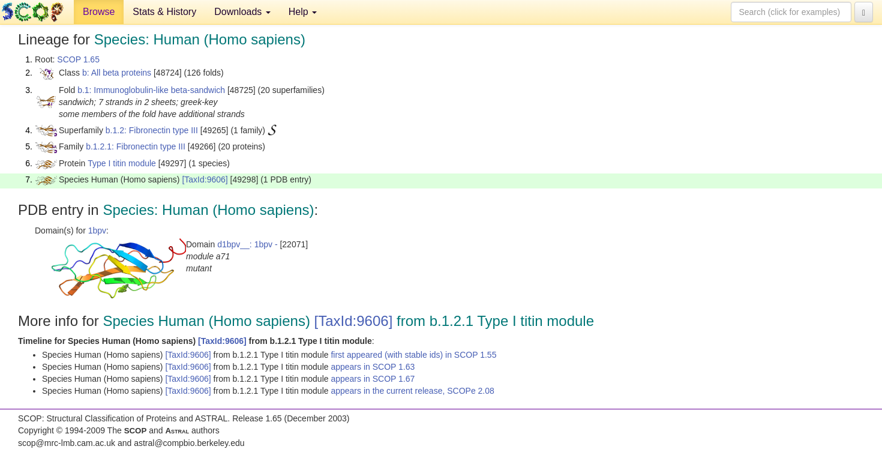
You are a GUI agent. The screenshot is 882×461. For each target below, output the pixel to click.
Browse (99, 12)
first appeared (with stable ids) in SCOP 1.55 (413, 355)
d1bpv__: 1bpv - (247, 244)
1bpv (97, 230)
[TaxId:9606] (204, 179)
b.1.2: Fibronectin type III (152, 130)
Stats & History (164, 12)
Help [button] (303, 12)
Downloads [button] (242, 12)
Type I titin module (122, 163)
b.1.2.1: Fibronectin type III (135, 146)
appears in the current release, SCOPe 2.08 (412, 391)
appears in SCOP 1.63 (373, 367)
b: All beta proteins (116, 72)
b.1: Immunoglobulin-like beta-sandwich (151, 90)
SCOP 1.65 (78, 59)
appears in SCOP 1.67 (373, 379)
